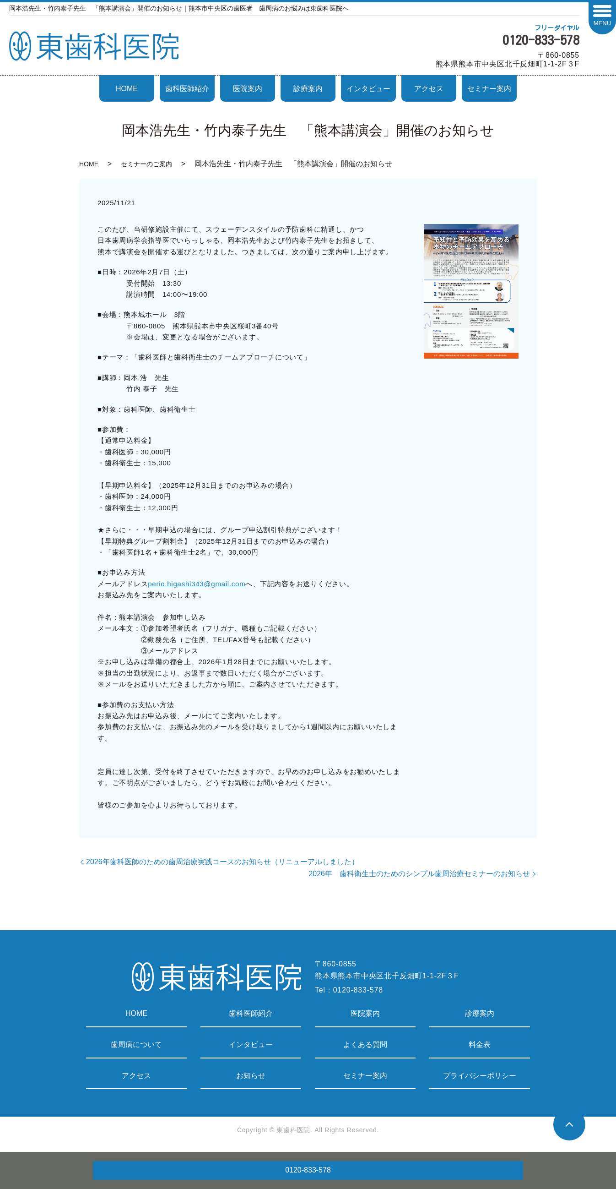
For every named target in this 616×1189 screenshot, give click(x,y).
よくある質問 (365, 1044)
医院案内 (247, 89)
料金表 (480, 1044)
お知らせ (250, 1076)
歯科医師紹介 (187, 89)
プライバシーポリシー (479, 1076)
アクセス (428, 89)
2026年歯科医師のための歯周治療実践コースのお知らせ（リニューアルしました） (222, 862)
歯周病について (136, 1044)
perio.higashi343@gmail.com (196, 584)
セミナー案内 (489, 89)
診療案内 (308, 89)
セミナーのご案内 (146, 164)
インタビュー (368, 89)
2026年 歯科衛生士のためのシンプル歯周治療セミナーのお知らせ (419, 874)
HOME (127, 89)
